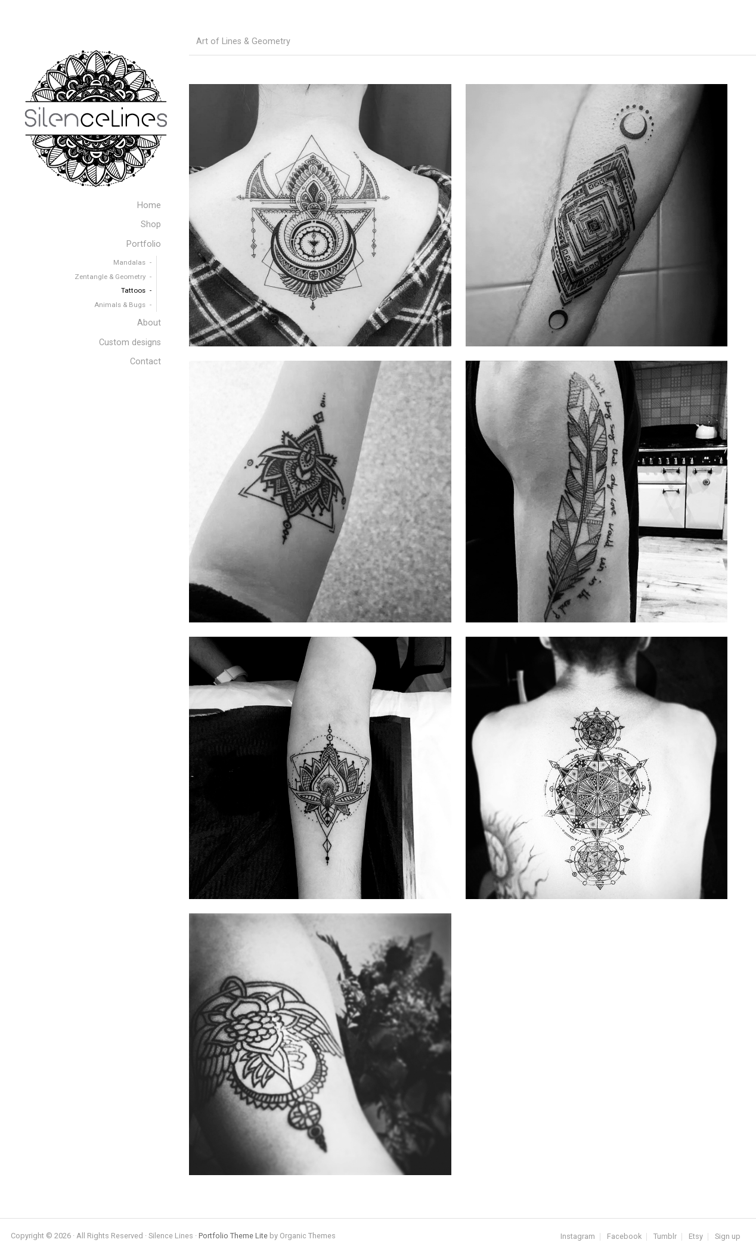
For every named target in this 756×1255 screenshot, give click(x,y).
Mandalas (129, 262)
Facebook (624, 1237)
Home (149, 205)
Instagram (577, 1237)
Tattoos (133, 290)
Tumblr (665, 1237)
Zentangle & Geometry (110, 276)
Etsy (696, 1237)
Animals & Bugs (119, 304)
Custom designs (130, 342)
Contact (145, 362)
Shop (151, 224)
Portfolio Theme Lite (233, 1235)
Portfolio (143, 244)
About (149, 323)
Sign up (727, 1237)
